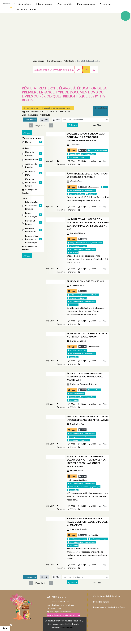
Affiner (26, 132)
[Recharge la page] (67, 120)
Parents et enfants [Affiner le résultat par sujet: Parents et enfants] (30, 222)
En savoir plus (67, 627)
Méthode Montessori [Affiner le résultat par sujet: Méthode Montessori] (30, 230)
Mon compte (11, 3)
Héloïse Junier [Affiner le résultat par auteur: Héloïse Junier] (32, 159)
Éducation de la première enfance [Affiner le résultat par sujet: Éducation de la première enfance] (31, 205)
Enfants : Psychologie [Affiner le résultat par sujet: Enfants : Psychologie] (31, 215)
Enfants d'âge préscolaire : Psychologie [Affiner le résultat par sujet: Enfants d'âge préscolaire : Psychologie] (31, 239)
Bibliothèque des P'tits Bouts (60, 60)
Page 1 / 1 (40, 125)
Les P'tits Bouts (56, 596)
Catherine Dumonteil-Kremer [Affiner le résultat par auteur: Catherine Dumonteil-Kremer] (30, 182)
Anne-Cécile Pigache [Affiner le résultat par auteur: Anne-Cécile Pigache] (31, 165)
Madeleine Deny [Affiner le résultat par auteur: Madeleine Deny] (30, 173)
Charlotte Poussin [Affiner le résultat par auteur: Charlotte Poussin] (29, 154)
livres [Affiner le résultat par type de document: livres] (28, 142)
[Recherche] (53, 69)
